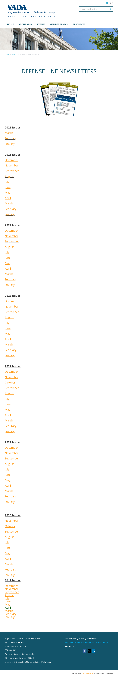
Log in (111, 3)
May (7, 192)
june (7, 601)
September (12, 171)
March (9, 133)
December (11, 160)
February (10, 138)
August (9, 176)
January (10, 144)
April (8, 198)
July (7, 182)
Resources (15, 54)
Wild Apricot (88, 673)
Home (7, 54)
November (11, 165)
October (10, 526)
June (7, 187)
